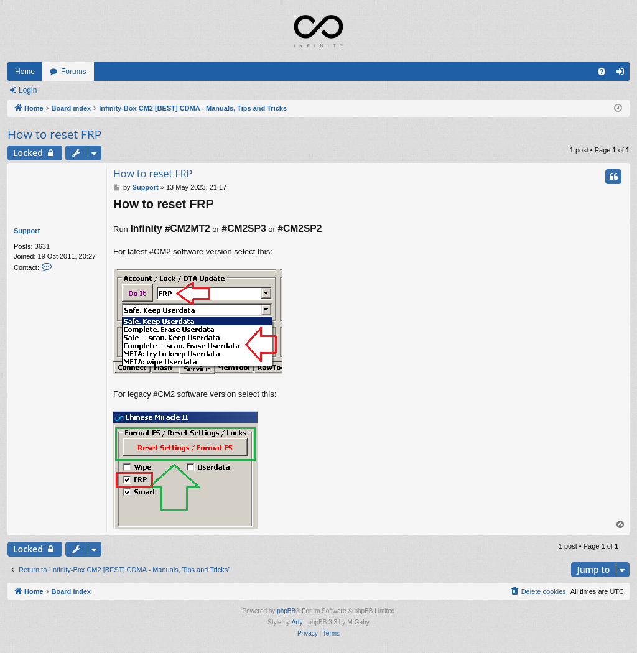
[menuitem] (601, 71)
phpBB (286, 611)
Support (27, 230)
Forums (73, 71)
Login (28, 90)
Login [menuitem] (623, 74)
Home (25, 71)
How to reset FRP (54, 134)
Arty (297, 622)
